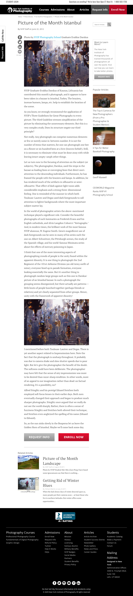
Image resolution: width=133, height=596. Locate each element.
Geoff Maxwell (100, 177)
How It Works (50, 549)
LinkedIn (78, 583)
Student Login (12, 1)
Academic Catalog (114, 536)
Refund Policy (51, 543)
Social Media (69, 555)
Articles (84, 9)
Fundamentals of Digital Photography (22, 540)
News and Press (91, 549)
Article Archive (90, 536)
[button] (20, 37)
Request (100, 9)
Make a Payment (114, 540)
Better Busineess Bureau (65, 518)
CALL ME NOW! (2, 34)
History (67, 540)
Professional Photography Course (20, 536)
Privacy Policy (70, 564)
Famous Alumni (71, 546)
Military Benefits (71, 549)
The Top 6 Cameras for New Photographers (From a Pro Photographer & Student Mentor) (104, 117)
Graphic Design (12, 543)
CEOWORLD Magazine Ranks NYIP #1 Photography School (103, 191)
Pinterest (74, 583)
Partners (68, 558)
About (71, 9)
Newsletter (89, 543)
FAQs (47, 552)
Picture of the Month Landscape (60, 461)
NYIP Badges (69, 552)
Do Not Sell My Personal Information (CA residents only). (66, 589)
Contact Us (111, 543)
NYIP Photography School (47, 37)
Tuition (48, 546)
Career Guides (90, 552)
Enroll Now (73, 437)
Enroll (118, 9)
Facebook (54, 583)
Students (113, 532)
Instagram (64, 583)
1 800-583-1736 (120, 1)
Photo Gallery (90, 546)
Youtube (69, 583)
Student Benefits (71, 561)
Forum (110, 546)
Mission (67, 536)
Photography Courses (20, 532)
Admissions (57, 9)
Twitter (59, 583)
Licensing (68, 543)
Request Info (2, 52)
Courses (44, 9)
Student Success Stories (94, 540)
